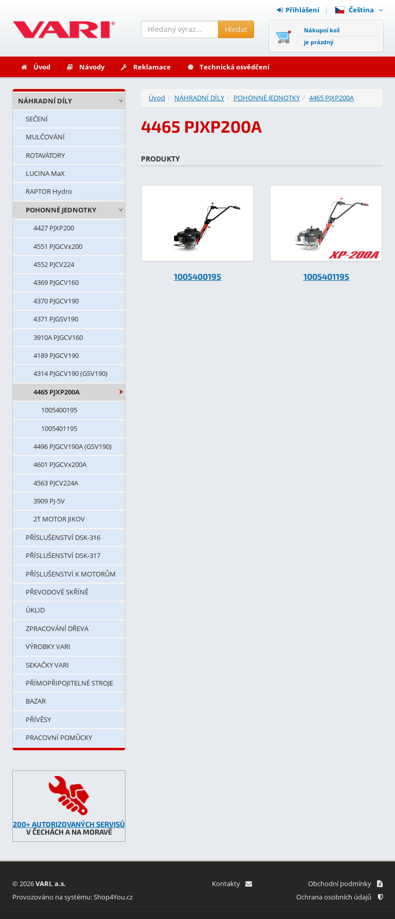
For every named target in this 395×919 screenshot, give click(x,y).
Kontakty (232, 883)
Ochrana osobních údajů (339, 897)
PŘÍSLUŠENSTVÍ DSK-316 (63, 537)
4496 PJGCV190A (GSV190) (72, 446)
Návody (85, 66)
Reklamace (145, 66)
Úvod (35, 66)
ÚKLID (35, 610)
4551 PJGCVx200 (57, 246)
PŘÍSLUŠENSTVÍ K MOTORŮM (71, 574)
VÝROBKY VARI (48, 646)
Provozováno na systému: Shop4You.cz (72, 897)
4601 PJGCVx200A (59, 464)
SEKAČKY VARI (47, 665)
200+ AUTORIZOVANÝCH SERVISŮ (69, 824)
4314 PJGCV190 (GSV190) (70, 373)
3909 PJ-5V (49, 501)
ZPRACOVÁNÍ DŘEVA (57, 628)
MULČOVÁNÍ (45, 136)
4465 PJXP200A (56, 392)
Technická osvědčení (228, 66)
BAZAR (36, 701)
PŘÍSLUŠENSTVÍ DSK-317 (63, 555)
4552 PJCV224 (53, 264)
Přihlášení (298, 9)
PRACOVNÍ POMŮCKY (59, 737)
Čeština (359, 9)
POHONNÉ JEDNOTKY (61, 209)
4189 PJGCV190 (56, 355)
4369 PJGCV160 (56, 282)
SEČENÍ (37, 118)
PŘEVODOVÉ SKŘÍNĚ (57, 592)
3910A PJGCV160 (58, 337)
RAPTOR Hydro (49, 191)
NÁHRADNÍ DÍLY (45, 100)
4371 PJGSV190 (55, 318)
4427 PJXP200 (53, 227)
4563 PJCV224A (55, 483)
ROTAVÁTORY (45, 155)
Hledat (236, 29)
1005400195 (59, 410)
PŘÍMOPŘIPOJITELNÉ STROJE (69, 683)
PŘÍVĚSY (38, 719)
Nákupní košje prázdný (321, 36)
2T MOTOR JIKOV (59, 519)
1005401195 (59, 428)
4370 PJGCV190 (56, 300)
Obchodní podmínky (345, 883)
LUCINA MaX (45, 173)
